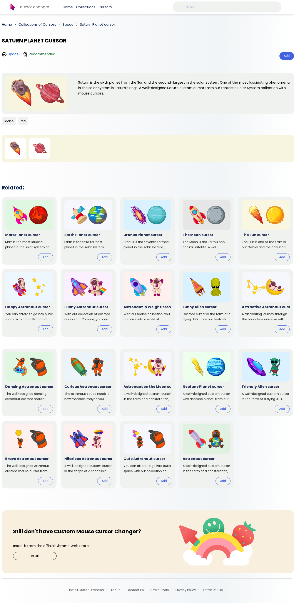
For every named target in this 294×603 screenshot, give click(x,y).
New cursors (159, 590)
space (9, 121)
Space (13, 54)
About (115, 590)
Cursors (105, 7)
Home (68, 7)
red (23, 121)
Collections (85, 7)
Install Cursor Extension (86, 590)
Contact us (135, 590)
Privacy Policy (185, 590)
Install (35, 556)
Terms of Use (213, 590)
